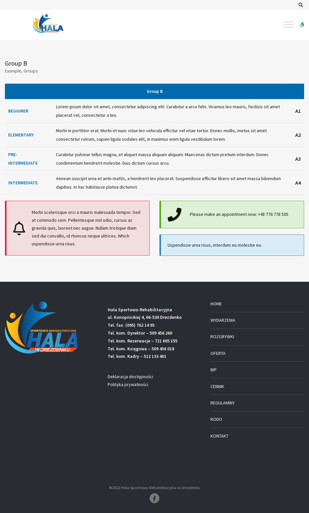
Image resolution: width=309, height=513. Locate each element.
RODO (216, 419)
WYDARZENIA (222, 320)
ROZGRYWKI (222, 336)
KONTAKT (219, 436)
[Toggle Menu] (288, 24)
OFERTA (218, 353)
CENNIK (217, 386)
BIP (213, 370)
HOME (216, 304)
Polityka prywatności (128, 384)
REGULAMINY (222, 403)
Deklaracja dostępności (130, 377)
